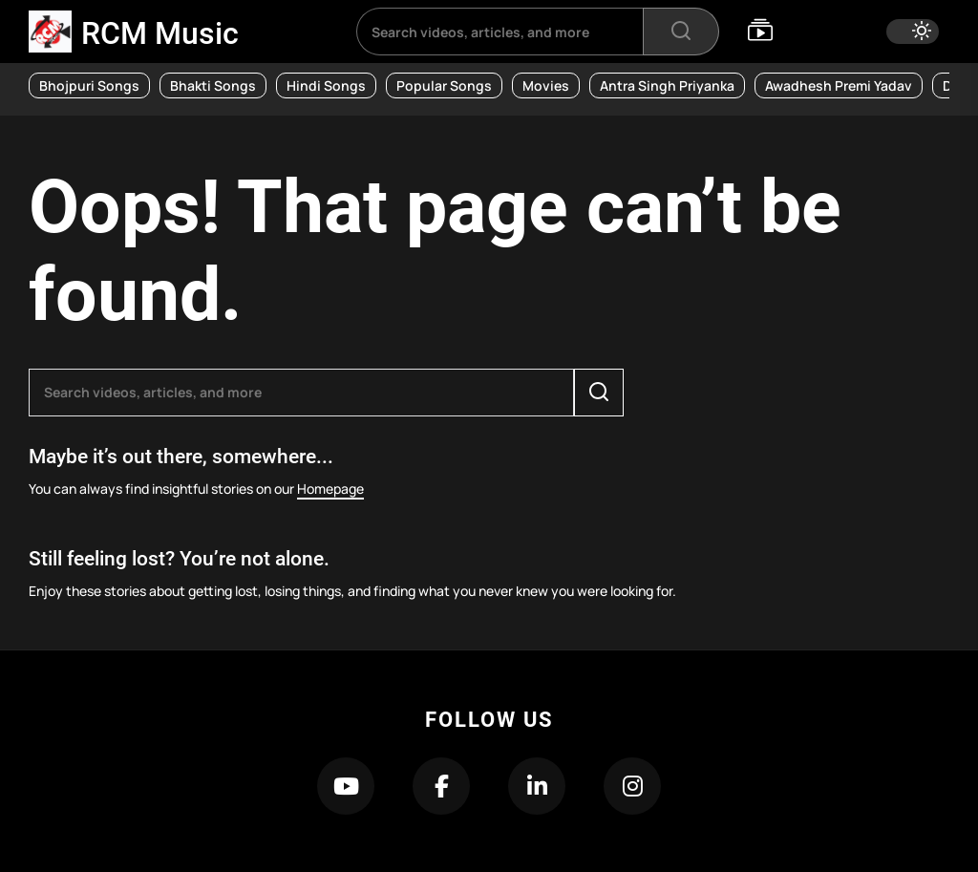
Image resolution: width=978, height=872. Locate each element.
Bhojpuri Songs (89, 85)
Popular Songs (444, 85)
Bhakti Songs (213, 85)
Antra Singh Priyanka (667, 85)
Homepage (330, 488)
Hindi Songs (326, 85)
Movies (545, 85)
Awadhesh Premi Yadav (838, 85)
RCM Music (160, 33)
